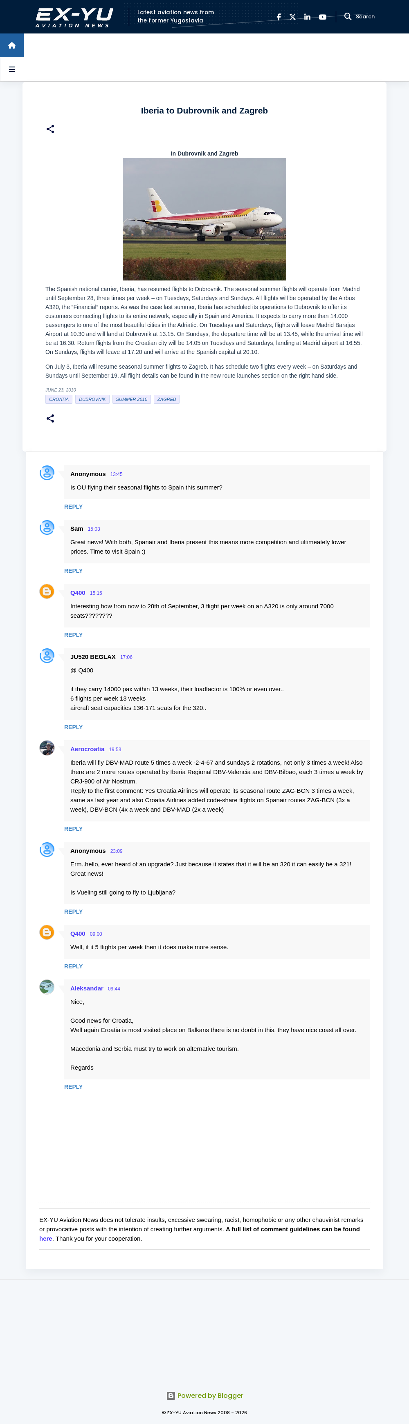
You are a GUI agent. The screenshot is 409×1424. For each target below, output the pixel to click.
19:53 (115, 749)
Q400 (77, 592)
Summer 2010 (131, 399)
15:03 (94, 529)
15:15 (96, 593)
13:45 (116, 474)
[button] (50, 130)
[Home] (12, 45)
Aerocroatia (87, 748)
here (45, 1238)
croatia (59, 399)
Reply (73, 506)
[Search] (348, 16)
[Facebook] (278, 16)
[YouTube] (322, 16)
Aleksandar (86, 988)
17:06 (126, 657)
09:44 (114, 989)
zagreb (166, 399)
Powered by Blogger (204, 1395)
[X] (292, 16)
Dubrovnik (92, 399)
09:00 (96, 934)
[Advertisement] (204, 1330)
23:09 (116, 851)
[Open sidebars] (12, 69)
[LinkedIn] (307, 16)
